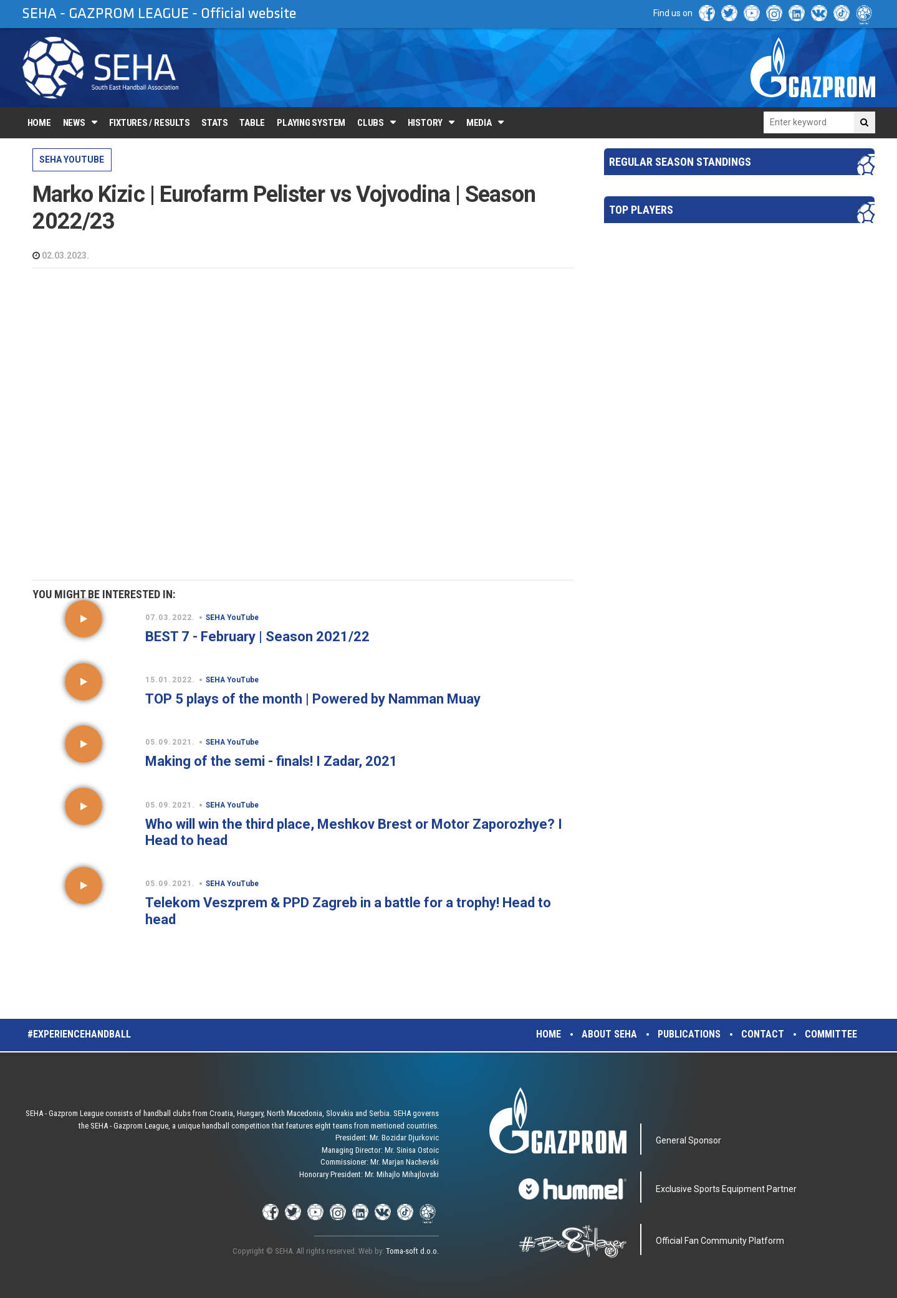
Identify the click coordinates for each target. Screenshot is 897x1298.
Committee (831, 1034)
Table (252, 122)
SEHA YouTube (71, 160)
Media (479, 122)
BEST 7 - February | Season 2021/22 (257, 636)
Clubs (370, 122)
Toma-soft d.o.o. (412, 1251)
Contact (762, 1034)
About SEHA (609, 1034)
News (74, 122)
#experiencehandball (79, 1034)
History (425, 122)
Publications (689, 1034)
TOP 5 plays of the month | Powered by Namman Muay (313, 699)
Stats (214, 122)
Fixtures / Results (149, 122)
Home (39, 122)
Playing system (311, 122)
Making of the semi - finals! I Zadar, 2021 (271, 761)
